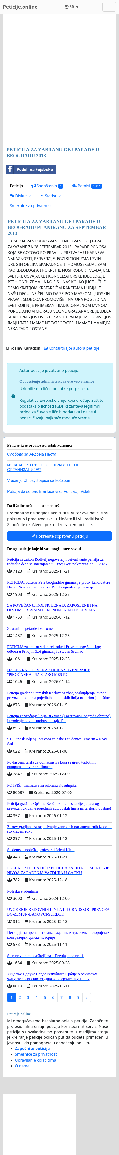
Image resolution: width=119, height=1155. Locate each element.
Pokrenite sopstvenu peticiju (59, 536)
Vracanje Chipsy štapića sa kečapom (39, 480)
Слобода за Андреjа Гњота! (32, 454)
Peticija (16, 185)
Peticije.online (20, 6)
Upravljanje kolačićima (35, 1060)
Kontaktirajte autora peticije (72, 348)
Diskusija (21, 195)
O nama (22, 1066)
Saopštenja (47, 186)
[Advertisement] (59, 81)
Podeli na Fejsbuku (29, 169)
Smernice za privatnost (31, 205)
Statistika (51, 195)
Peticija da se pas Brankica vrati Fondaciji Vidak (48, 491)
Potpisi (87, 186)
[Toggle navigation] (109, 7)
